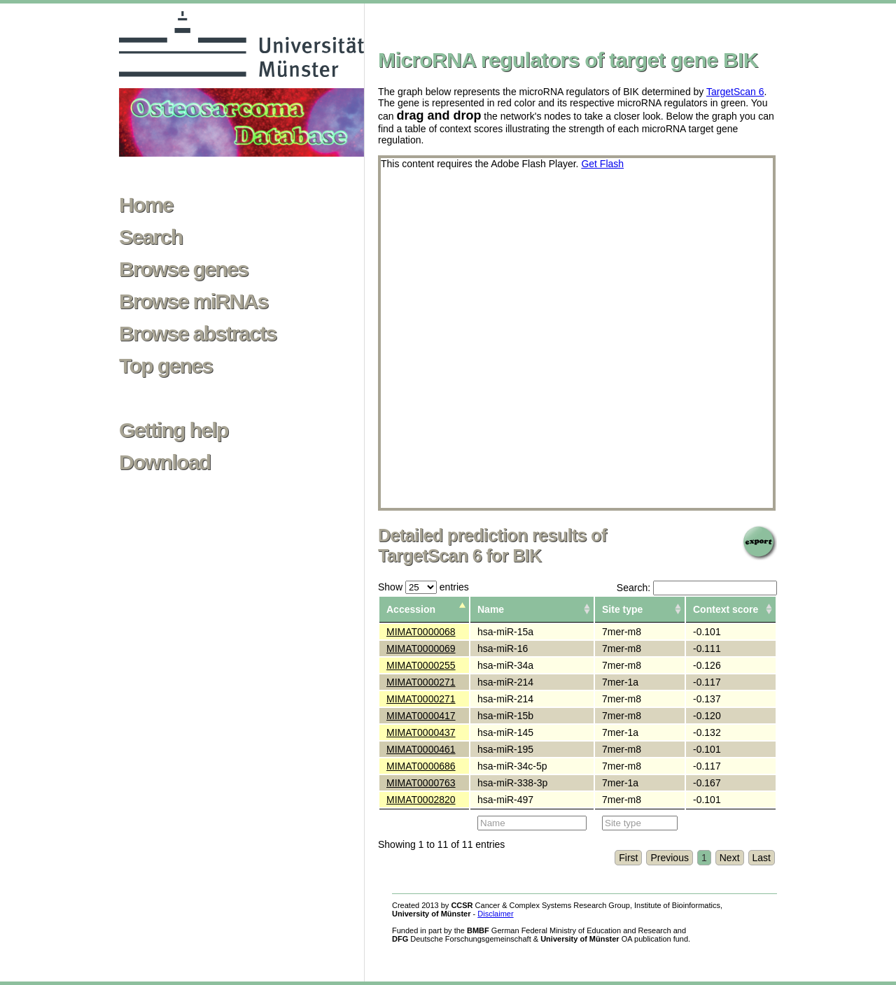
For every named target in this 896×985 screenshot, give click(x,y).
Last (761, 857)
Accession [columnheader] (410, 609)
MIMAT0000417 (421, 715)
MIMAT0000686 (421, 766)
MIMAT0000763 (421, 782)
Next (730, 857)
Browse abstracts (197, 333)
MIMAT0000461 (421, 749)
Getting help (173, 430)
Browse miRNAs (193, 301)
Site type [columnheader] (622, 609)
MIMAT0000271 (421, 682)
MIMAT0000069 (421, 648)
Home (146, 204)
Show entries (423, 587)
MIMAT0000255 (421, 665)
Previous (669, 857)
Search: (697, 587)
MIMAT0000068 (421, 631)
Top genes (165, 365)
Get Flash (602, 163)
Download (165, 462)
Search (150, 237)
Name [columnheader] (490, 609)
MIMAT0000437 (421, 732)
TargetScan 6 (735, 91)
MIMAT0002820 (421, 799)
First (628, 857)
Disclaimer (495, 913)
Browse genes (183, 269)
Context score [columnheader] (725, 609)
